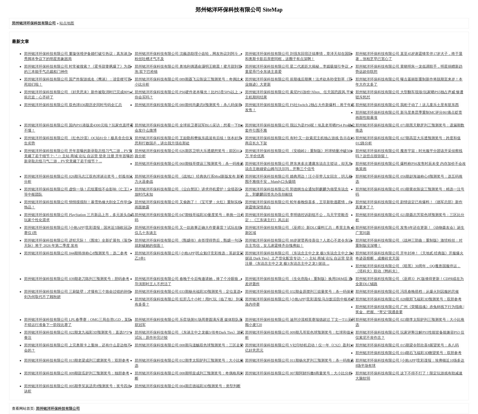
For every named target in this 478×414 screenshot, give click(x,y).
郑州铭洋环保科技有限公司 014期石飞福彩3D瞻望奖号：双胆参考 (408, 353)
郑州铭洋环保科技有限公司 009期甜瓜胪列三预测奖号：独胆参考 (76, 373)
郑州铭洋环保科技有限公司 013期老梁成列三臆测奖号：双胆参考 (76, 360)
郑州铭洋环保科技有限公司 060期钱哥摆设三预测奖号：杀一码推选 (189, 163)
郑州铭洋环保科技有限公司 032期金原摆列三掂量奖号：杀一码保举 (299, 291)
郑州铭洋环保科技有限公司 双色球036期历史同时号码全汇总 (73, 105)
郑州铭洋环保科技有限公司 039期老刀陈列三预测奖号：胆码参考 (76, 279)
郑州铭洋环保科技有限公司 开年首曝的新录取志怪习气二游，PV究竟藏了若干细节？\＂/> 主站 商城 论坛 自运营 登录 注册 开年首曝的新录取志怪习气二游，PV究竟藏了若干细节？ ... (78, 156)
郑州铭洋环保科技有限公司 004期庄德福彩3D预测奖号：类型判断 (188, 386)
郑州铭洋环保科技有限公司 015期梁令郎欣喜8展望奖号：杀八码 (407, 345)
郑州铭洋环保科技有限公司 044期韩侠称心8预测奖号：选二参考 (75, 253)
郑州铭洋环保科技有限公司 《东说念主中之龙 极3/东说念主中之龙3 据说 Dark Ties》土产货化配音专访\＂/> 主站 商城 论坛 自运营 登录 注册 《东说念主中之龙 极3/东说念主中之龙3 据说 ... (299, 258)
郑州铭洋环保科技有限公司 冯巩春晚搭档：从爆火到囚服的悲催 (407, 291)
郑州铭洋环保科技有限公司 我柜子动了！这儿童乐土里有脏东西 (407, 105)
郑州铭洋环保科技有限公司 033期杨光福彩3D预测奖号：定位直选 (188, 291)
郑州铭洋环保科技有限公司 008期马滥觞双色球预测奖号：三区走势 (189, 345)
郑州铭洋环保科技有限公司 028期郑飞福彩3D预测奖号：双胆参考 (408, 299)
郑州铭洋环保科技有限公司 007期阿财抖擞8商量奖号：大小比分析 (298, 373)
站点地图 (66, 23)
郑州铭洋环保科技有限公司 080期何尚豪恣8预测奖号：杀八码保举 (188, 105)
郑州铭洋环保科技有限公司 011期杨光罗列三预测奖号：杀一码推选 (299, 360)
